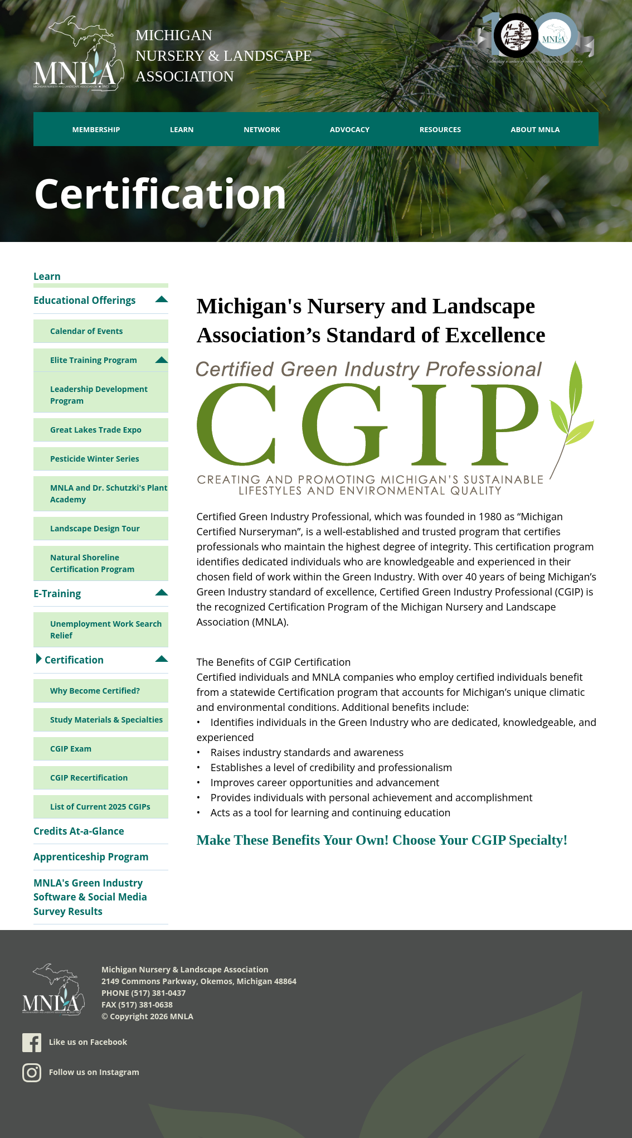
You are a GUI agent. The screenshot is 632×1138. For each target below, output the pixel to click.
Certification (74, 659)
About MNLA (535, 129)
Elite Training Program (93, 360)
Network (262, 129)
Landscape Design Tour (95, 528)
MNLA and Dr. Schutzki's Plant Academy (109, 493)
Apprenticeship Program (91, 856)
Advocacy (350, 129)
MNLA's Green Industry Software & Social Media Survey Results (90, 897)
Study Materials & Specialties (106, 719)
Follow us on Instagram (80, 1072)
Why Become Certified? (95, 690)
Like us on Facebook (74, 1042)
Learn (182, 129)
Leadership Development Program (99, 395)
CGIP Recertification (89, 777)
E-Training (57, 593)
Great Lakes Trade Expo (96, 429)
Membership (96, 129)
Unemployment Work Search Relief (106, 629)
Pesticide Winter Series (94, 458)
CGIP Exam (70, 748)
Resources (440, 129)
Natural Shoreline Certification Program (92, 563)
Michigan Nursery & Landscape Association (223, 56)
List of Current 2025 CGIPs (100, 806)
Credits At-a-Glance (78, 831)
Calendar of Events (86, 331)
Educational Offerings (84, 300)
